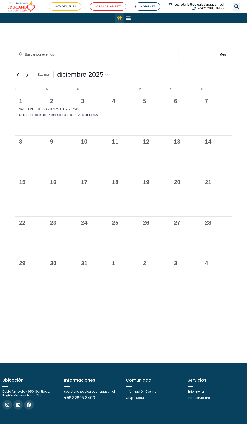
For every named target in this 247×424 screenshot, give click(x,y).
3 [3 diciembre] (82, 101)
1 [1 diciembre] (20, 101)
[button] (236, 7)
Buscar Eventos (196, 54)
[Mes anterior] (18, 74)
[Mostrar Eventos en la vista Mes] (223, 54)
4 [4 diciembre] (113, 101)
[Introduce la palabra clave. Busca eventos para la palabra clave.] (96, 54)
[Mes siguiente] (27, 74)
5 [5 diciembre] (144, 101)
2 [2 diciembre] (51, 101)
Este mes (44, 74)
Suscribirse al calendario (202, 311)
